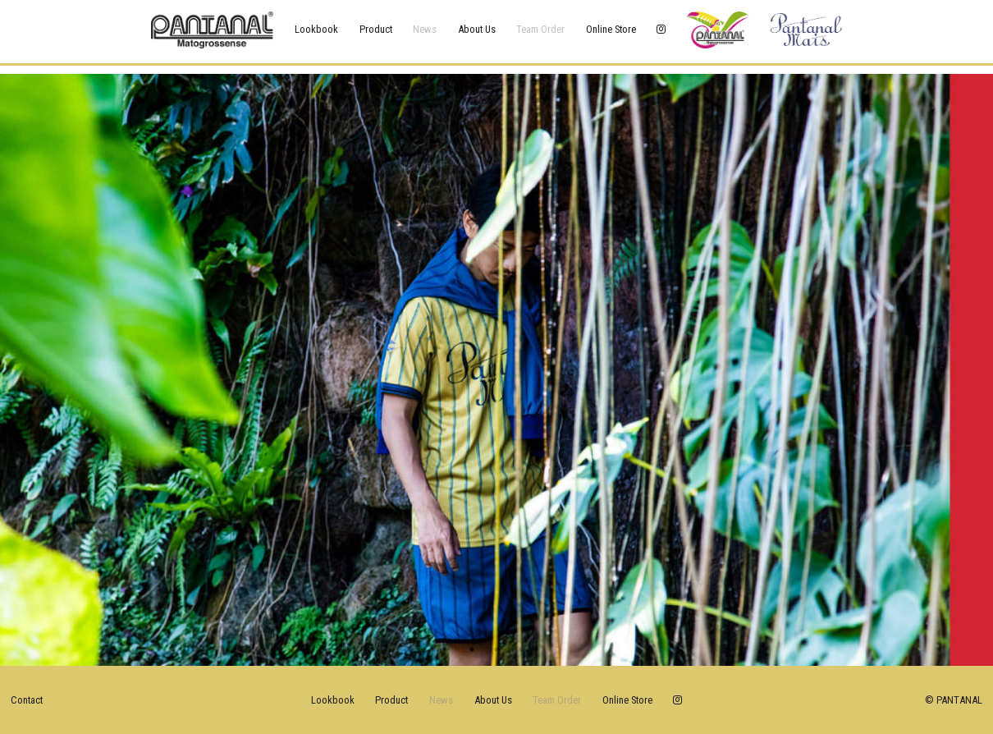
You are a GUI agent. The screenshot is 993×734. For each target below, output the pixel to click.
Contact (27, 700)
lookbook (316, 29)
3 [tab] (521, 649)
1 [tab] (472, 649)
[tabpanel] (496, 370)
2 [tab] (496, 649)
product (375, 29)
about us (477, 29)
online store (611, 29)
